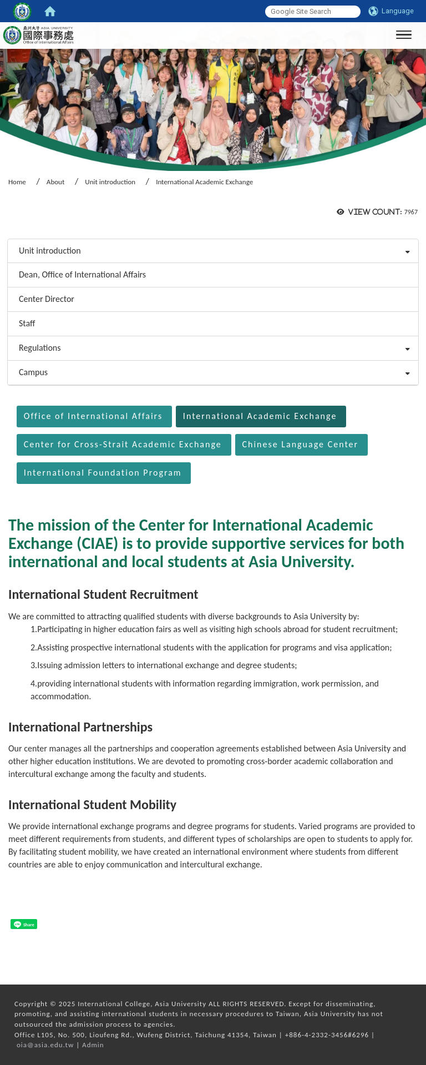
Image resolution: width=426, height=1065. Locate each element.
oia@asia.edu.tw (45, 1045)
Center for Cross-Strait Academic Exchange (123, 444)
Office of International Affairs (93, 416)
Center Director (46, 299)
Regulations (40, 347)
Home (17, 182)
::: (3, 224)
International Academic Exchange (260, 416)
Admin (93, 1045)
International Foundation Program (103, 472)
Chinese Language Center (300, 444)
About (55, 182)
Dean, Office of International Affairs (82, 274)
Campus (33, 372)
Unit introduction (110, 182)
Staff (27, 323)
